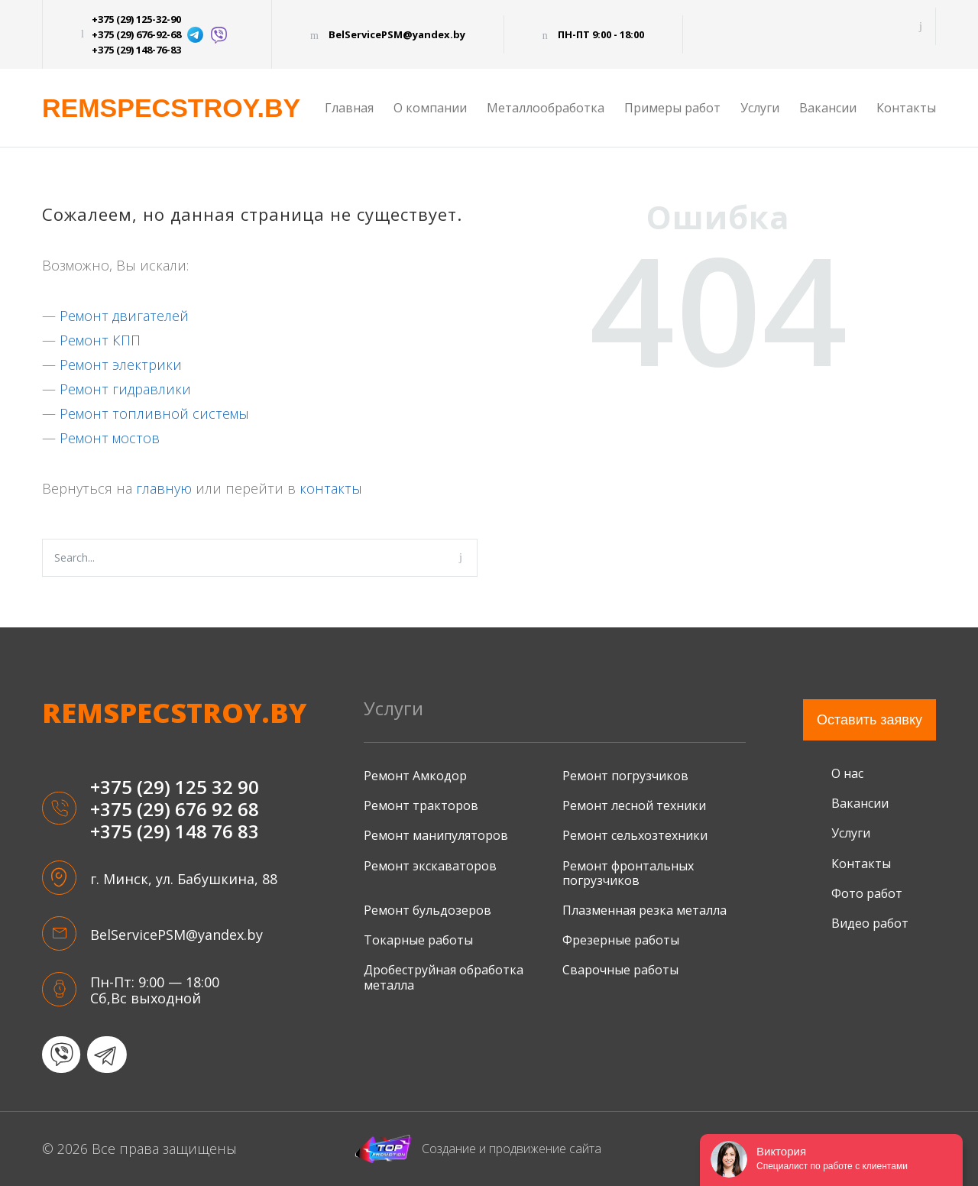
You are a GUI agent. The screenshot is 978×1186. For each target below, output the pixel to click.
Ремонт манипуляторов (436, 835)
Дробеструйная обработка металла (443, 977)
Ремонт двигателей (124, 315)
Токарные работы (418, 940)
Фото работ (866, 893)
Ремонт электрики (121, 364)
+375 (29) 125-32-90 (136, 19)
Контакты (906, 107)
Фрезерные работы (620, 940)
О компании (430, 107)
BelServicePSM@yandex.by (397, 34)
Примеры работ (672, 107)
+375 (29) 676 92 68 (174, 810)
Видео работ (869, 923)
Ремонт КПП (100, 340)
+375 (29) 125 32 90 (174, 787)
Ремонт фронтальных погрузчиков (628, 873)
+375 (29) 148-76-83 (136, 50)
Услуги (759, 107)
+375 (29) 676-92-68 (136, 34)
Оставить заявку (869, 719)
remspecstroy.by (174, 713)
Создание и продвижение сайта (478, 1149)
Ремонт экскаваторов (430, 865)
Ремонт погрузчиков (625, 775)
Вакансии (828, 107)
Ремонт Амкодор (415, 775)
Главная (349, 107)
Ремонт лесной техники (634, 805)
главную (164, 488)
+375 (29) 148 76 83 (174, 832)
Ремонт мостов (110, 438)
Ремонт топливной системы (154, 413)
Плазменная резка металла (644, 910)
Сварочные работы (620, 969)
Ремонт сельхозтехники (635, 835)
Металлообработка (545, 107)
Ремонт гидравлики (125, 389)
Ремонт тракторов (421, 805)
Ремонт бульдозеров (427, 910)
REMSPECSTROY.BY (171, 107)
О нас (847, 773)
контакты (331, 488)
